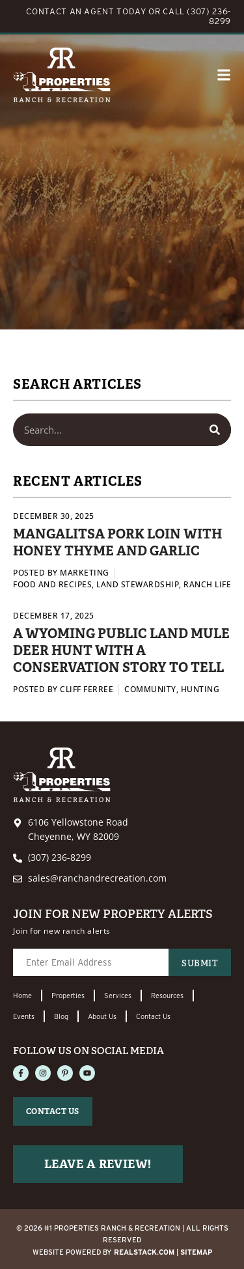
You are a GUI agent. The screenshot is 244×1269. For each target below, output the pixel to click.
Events (23, 1016)
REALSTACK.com (144, 1252)
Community (150, 689)
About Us (102, 1016)
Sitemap (196, 1252)
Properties (68, 995)
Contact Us (153, 1016)
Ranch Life (207, 584)
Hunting (200, 689)
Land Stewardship (137, 584)
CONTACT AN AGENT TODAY (86, 11)
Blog (61, 1016)
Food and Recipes (52, 584)
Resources (167, 995)
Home (22, 995)
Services (117, 995)
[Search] (214, 429)
